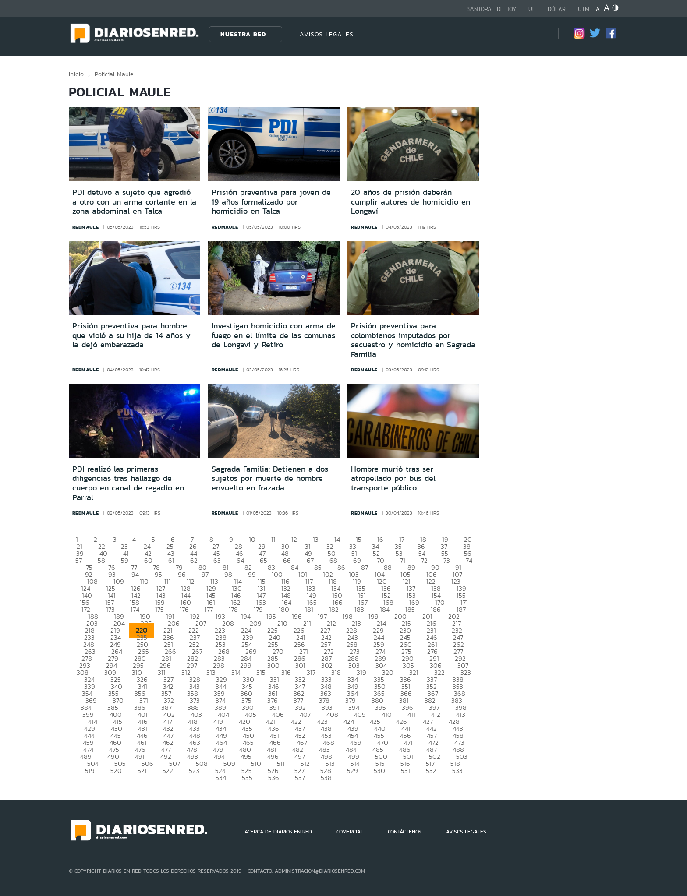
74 (469, 560)
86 (341, 567)
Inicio (76, 74)
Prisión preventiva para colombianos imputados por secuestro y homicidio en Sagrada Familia (413, 340)
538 (326, 777)
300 (273, 665)
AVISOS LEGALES (327, 34)
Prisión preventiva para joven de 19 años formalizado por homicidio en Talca (271, 202)
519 (90, 770)
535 (247, 777)
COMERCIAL (349, 832)
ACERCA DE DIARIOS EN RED (278, 832)
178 (233, 609)
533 (457, 770)
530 (379, 770)
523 (194, 770)
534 (221, 777)
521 (142, 770)
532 (431, 770)
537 (300, 777)
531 (405, 770)
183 (359, 609)
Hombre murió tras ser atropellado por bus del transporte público (393, 478)
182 (334, 609)
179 (258, 609)
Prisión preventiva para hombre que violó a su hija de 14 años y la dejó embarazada (131, 335)
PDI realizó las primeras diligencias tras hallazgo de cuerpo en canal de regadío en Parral (128, 483)
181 (309, 609)
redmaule (85, 226)
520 (116, 770)
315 (261, 672)
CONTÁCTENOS (404, 832)
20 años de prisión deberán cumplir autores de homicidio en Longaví (410, 202)
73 (446, 560)
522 (168, 770)
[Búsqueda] (538, 34)
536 (273, 777)
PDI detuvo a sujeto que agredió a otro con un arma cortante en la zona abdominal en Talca (134, 202)
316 (286, 672)
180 (284, 609)
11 (273, 539)
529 (352, 770)
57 (78, 560)
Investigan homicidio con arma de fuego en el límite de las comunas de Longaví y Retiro (274, 335)
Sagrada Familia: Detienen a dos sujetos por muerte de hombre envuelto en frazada (270, 478)
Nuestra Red (243, 34)
